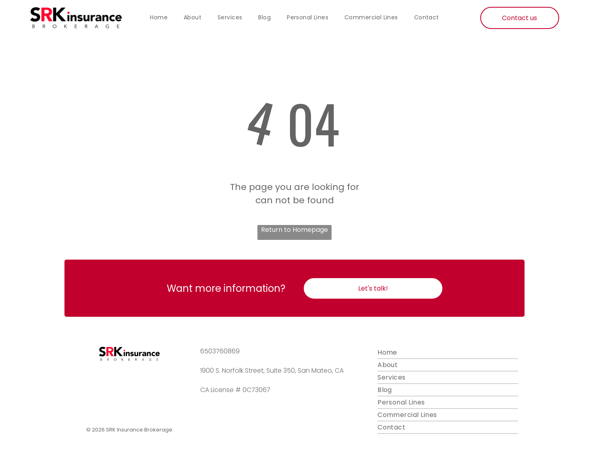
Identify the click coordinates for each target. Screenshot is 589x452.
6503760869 (220, 351)
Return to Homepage (294, 229)
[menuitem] (159, 17)
